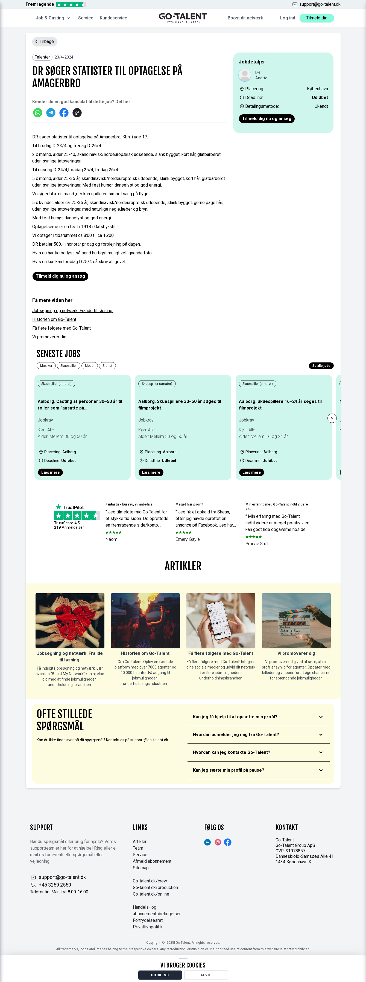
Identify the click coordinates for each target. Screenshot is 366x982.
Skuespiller (68, 366)
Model (89, 366)
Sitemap (141, 867)
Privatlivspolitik (148, 926)
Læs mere (50, 472)
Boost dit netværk (245, 18)
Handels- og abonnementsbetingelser (157, 910)
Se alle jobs (321, 366)
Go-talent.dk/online (151, 894)
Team (138, 848)
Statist (107, 366)
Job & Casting (53, 18)
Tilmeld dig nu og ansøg (266, 118)
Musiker (46, 366)
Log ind (287, 18)
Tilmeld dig (316, 18)
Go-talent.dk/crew (150, 881)
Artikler (140, 841)
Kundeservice (113, 18)
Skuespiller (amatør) (56, 384)
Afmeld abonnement (152, 861)
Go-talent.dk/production (155, 887)
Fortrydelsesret (148, 920)
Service (85, 18)
